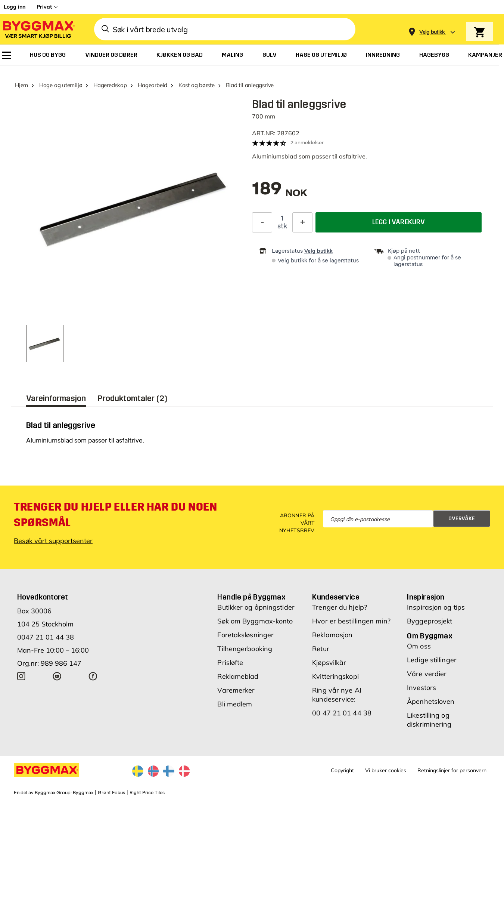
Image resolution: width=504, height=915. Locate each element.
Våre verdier (427, 673)
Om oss (419, 646)
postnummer (423, 258)
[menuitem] (6, 55)
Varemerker (236, 690)
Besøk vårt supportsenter (53, 540)
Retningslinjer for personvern (451, 770)
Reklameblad (237, 676)
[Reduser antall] (262, 222)
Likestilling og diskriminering (429, 719)
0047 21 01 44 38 (45, 637)
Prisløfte (230, 662)
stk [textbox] (282, 226)
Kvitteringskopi (335, 676)
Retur (320, 648)
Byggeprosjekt (429, 621)
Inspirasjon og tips (436, 607)
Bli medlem (234, 704)
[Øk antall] (302, 222)
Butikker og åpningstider (255, 607)
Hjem (21, 85)
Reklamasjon (332, 635)
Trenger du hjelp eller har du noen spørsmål (115, 514)
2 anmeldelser (307, 142)
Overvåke (461, 518)
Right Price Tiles (147, 792)
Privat (44, 6)
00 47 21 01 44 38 (341, 713)
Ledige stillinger (432, 660)
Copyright (342, 770)
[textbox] (279, 192)
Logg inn (14, 6)
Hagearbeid (152, 85)
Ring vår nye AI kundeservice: (336, 694)
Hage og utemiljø (60, 85)
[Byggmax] (38, 29)
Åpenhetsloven (430, 701)
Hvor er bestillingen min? (351, 621)
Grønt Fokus (111, 792)
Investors (421, 687)
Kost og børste (196, 85)
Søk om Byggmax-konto (255, 621)
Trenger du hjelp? (339, 607)
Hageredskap (110, 85)
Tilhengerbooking (244, 648)
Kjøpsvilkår (329, 662)
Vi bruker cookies (385, 770)
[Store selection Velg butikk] (432, 32)
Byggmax (83, 792)
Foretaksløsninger (245, 635)
